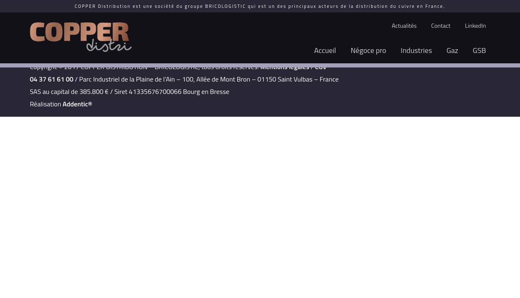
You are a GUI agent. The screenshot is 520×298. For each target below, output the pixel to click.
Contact (441, 25)
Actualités (404, 25)
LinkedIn (475, 25)
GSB (479, 50)
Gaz (452, 50)
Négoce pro (368, 50)
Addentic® (77, 104)
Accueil (325, 50)
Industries (416, 50)
